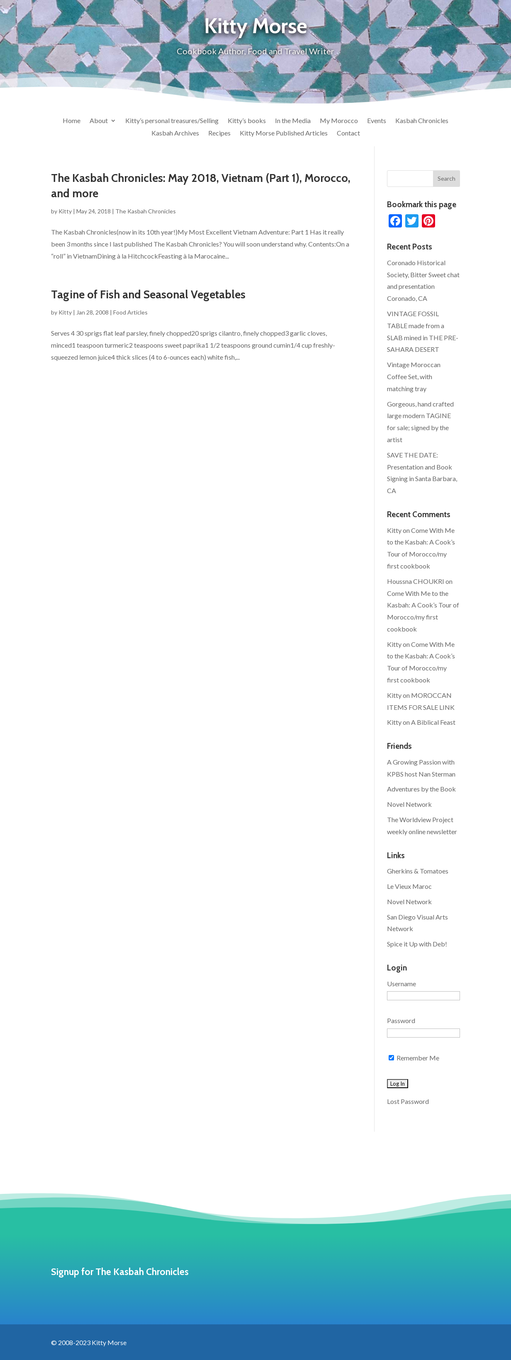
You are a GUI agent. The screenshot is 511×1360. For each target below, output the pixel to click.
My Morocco (339, 121)
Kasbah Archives (175, 133)
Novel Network (409, 804)
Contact (348, 133)
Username (401, 983)
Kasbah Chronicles (421, 121)
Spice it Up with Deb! (417, 944)
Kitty (65, 211)
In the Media (293, 121)
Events (376, 121)
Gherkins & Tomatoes (417, 871)
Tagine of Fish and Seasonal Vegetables (148, 294)
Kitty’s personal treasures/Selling (172, 121)
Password (401, 1020)
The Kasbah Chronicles (145, 211)
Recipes (219, 133)
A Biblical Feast (433, 722)
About (99, 121)
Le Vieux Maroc (409, 886)
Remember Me (414, 1058)
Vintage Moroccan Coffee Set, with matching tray (413, 376)
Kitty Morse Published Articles (284, 133)
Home (71, 121)
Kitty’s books (247, 121)
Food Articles (130, 312)
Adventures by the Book (421, 789)
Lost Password (408, 1101)
